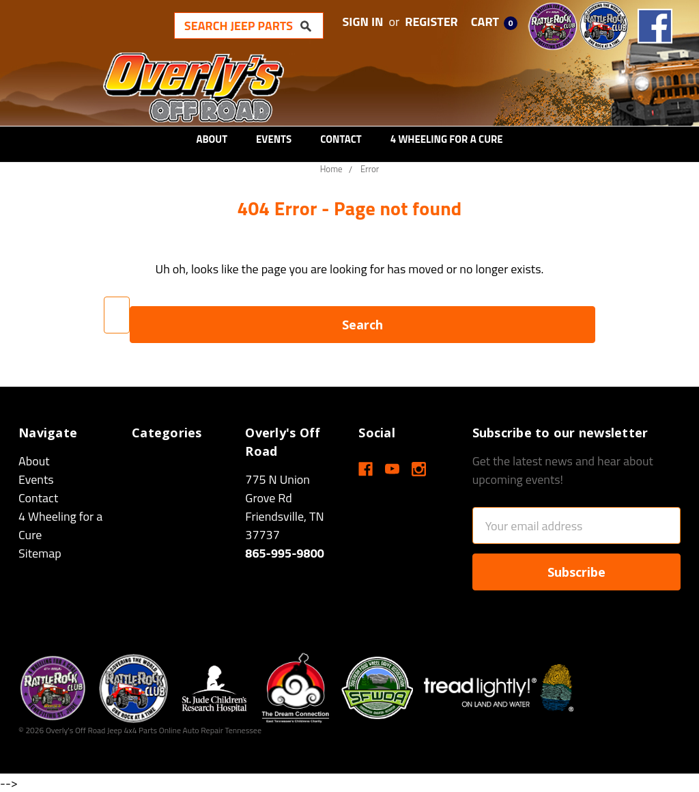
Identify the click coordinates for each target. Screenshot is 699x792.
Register (431, 21)
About (211, 139)
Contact (341, 139)
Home (331, 169)
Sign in (363, 21)
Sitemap (39, 553)
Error (369, 169)
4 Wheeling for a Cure (446, 139)
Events (273, 139)
